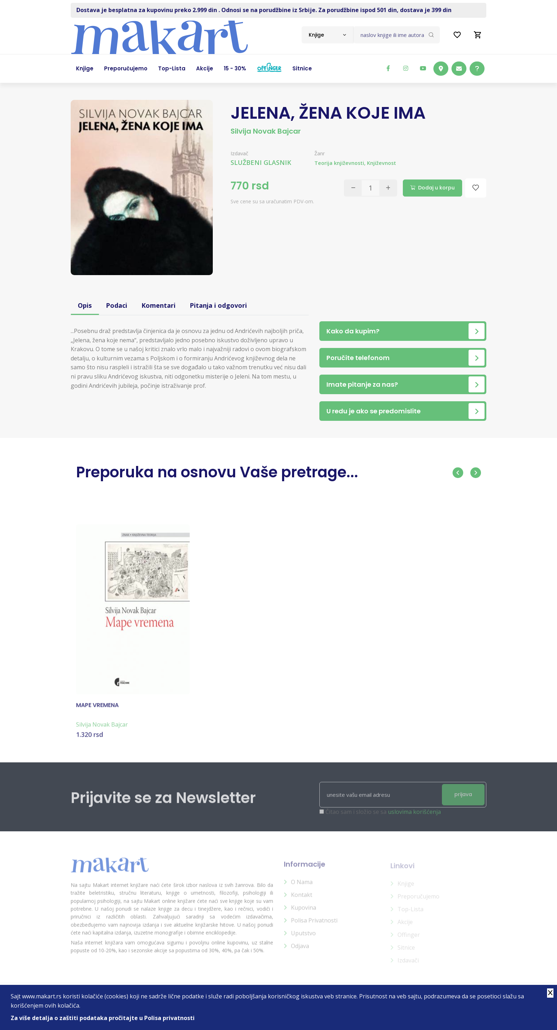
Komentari (158, 305)
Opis (85, 305)
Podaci (116, 305)
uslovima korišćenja (414, 816)
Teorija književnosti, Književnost (355, 163)
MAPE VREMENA (97, 710)
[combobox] (327, 34)
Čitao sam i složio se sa (383, 816)
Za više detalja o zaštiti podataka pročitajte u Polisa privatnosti (103, 1018)
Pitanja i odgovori (218, 305)
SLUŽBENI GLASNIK (261, 162)
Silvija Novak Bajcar (266, 131)
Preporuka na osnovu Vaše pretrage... (217, 472)
